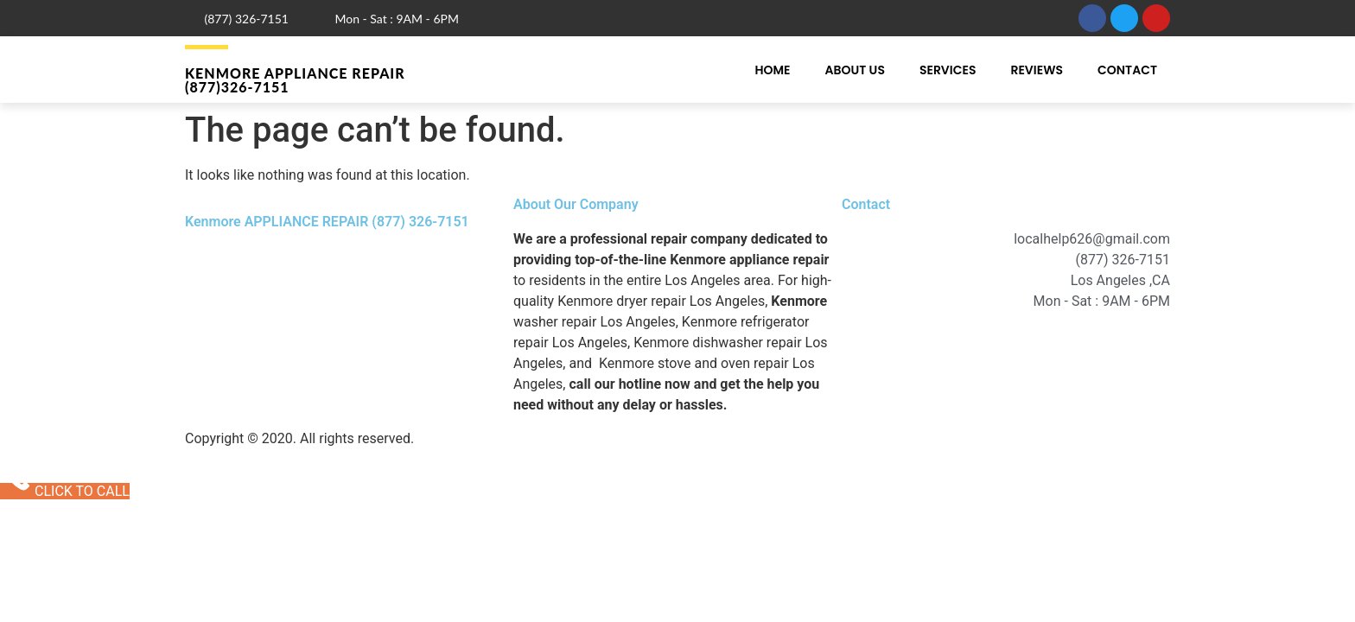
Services (947, 70)
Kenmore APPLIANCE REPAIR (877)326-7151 (295, 80)
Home (772, 70)
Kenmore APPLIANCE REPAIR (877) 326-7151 (327, 221)
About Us (854, 70)
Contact (1127, 70)
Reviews (1036, 70)
